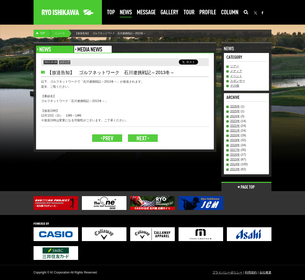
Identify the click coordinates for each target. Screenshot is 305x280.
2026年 (235, 106)
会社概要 (265, 272)
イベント (236, 76)
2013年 (235, 169)
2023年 (235, 121)
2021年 (235, 130)
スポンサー (237, 81)
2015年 (235, 159)
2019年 (235, 140)
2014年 (235, 164)
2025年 (235, 111)
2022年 (235, 126)
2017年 (235, 150)
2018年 (235, 145)
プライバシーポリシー (227, 272)
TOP (42, 33)
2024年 (235, 116)
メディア (236, 71)
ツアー (234, 66)
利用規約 (251, 272)
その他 (234, 85)
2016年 (235, 154)
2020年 (235, 135)
